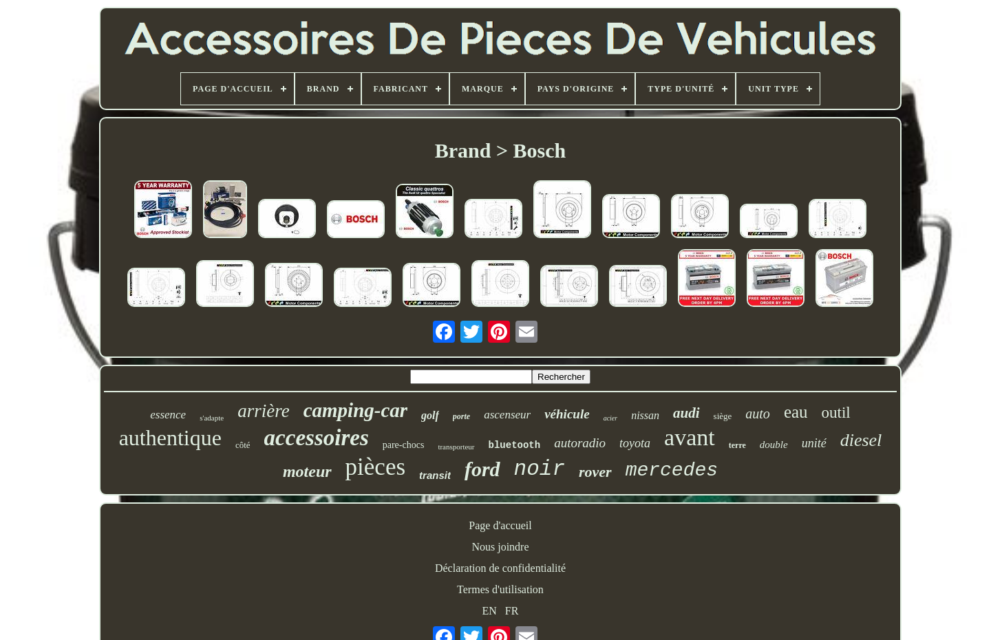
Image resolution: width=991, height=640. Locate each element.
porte (461, 416)
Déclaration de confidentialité (500, 568)
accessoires (316, 437)
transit (435, 475)
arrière (263, 411)
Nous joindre (500, 547)
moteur (307, 471)
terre (737, 445)
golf (430, 415)
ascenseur (507, 414)
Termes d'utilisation (500, 589)
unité (814, 443)
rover (595, 471)
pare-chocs (404, 445)
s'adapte (212, 418)
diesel (861, 440)
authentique (170, 437)
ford (482, 469)
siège (723, 416)
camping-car (355, 410)
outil (836, 412)
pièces (375, 467)
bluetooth (515, 445)
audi (686, 413)
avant (689, 437)
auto (757, 413)
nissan (645, 415)
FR (512, 611)
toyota (634, 443)
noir (539, 469)
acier (611, 418)
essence (168, 414)
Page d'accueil (500, 525)
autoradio (580, 443)
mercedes (672, 470)
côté (243, 445)
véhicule (566, 414)
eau (796, 412)
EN (489, 611)
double (774, 444)
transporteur (456, 446)
